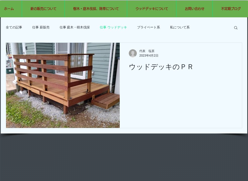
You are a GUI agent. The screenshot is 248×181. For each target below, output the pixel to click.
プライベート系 (148, 27)
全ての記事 (14, 27)
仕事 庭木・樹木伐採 (75, 27)
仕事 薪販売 (41, 27)
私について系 (180, 27)
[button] (235, 28)
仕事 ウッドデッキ (113, 27)
